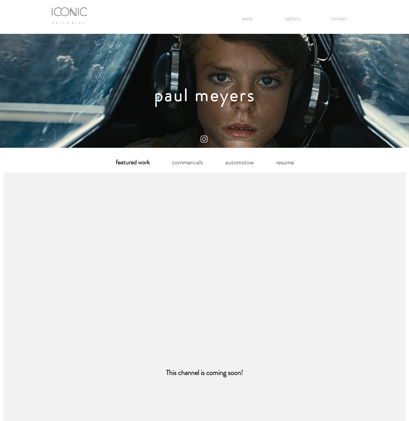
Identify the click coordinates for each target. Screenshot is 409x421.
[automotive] (239, 162)
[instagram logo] (204, 139)
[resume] (285, 162)
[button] (132, 162)
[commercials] (187, 162)
